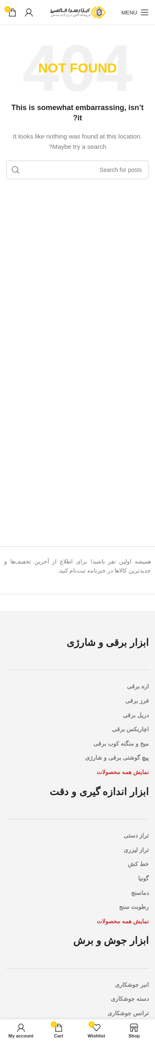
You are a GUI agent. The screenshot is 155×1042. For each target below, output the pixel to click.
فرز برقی (137, 700)
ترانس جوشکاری (128, 1013)
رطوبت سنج (134, 907)
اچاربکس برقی (130, 729)
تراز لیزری (136, 850)
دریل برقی (136, 715)
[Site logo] (78, 12)
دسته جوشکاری (130, 998)
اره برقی (138, 686)
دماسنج (140, 892)
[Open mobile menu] (135, 12)
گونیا (143, 878)
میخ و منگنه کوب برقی (121, 743)
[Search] (77, 169)
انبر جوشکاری (132, 984)
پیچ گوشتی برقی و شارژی (117, 757)
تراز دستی (136, 835)
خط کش (138, 864)
